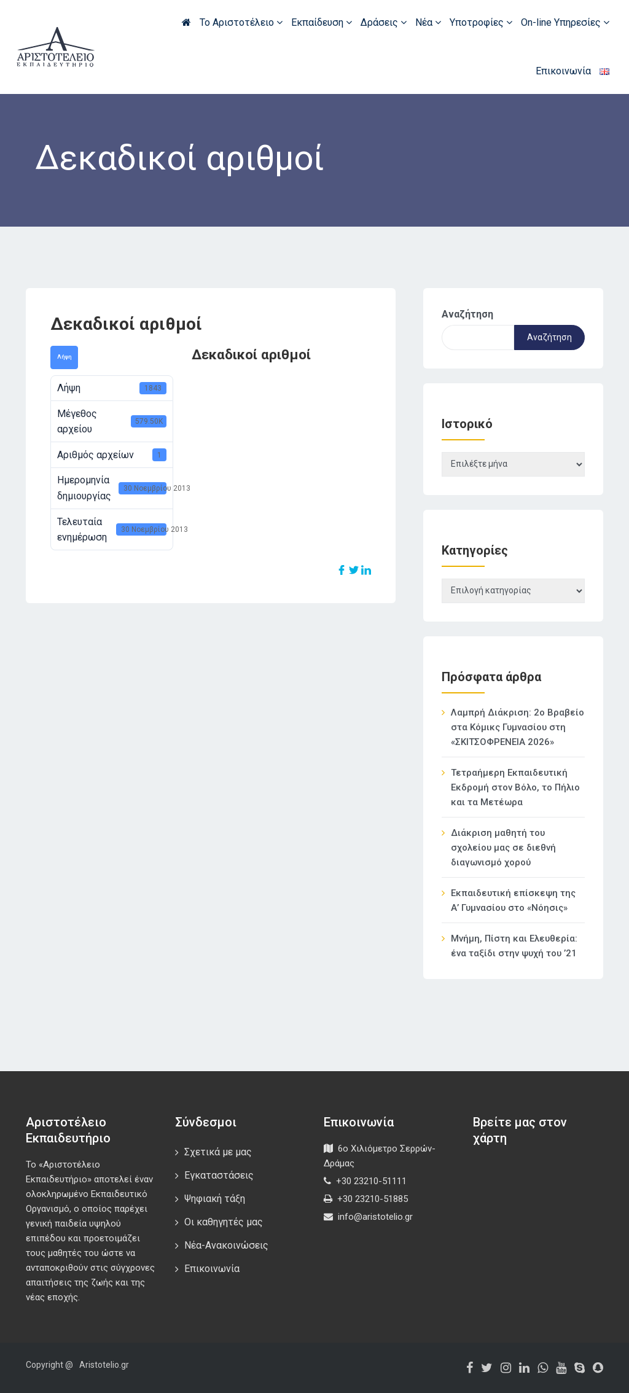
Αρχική (186, 22)
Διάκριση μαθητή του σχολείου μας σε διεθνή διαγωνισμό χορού (503, 847)
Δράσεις (384, 22)
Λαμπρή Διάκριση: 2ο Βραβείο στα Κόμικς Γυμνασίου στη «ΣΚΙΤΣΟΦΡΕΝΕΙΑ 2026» (517, 727)
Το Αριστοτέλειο (241, 22)
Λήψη (64, 357)
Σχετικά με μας (218, 1152)
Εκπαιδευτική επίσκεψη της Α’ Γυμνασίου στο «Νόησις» (513, 900)
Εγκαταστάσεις (219, 1175)
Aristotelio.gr (104, 1365)
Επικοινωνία (563, 71)
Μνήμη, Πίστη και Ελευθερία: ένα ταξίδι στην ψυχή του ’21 (514, 946)
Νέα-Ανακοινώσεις (226, 1245)
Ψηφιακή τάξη (214, 1198)
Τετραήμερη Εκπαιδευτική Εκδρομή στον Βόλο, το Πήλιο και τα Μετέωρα (515, 787)
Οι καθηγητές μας (223, 1222)
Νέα (428, 22)
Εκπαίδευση (321, 22)
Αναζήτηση (467, 314)
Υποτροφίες (481, 22)
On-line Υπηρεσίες (565, 22)
